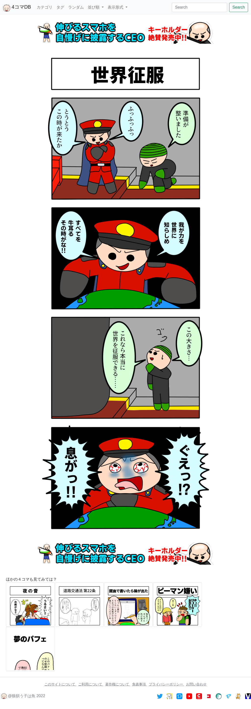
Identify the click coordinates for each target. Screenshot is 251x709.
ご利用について (90, 684)
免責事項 (139, 684)
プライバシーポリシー (166, 684)
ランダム (76, 7)
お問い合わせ (196, 684)
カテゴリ (44, 7)
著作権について (117, 684)
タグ (60, 7)
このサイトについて (60, 684)
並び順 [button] (94, 7)
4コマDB (17, 8)
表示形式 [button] (116, 7)
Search (238, 7)
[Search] (199, 7)
